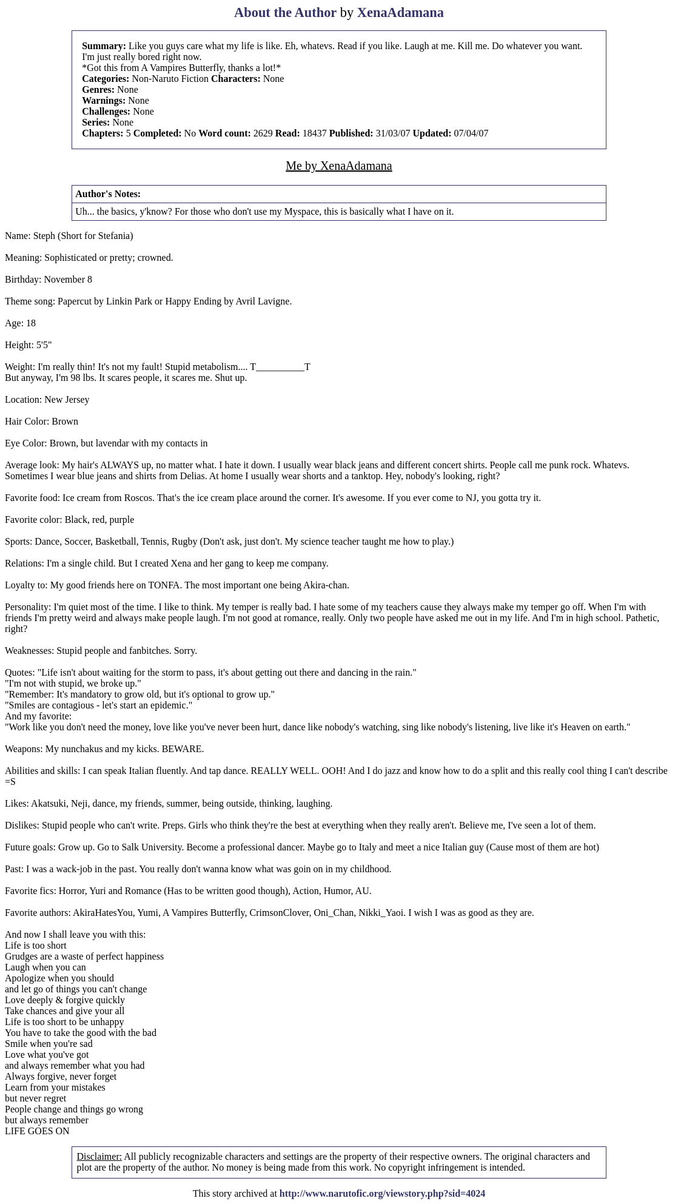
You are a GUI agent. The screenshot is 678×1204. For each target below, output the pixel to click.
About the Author (285, 12)
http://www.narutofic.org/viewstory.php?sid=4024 (382, 1193)
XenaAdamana (400, 12)
